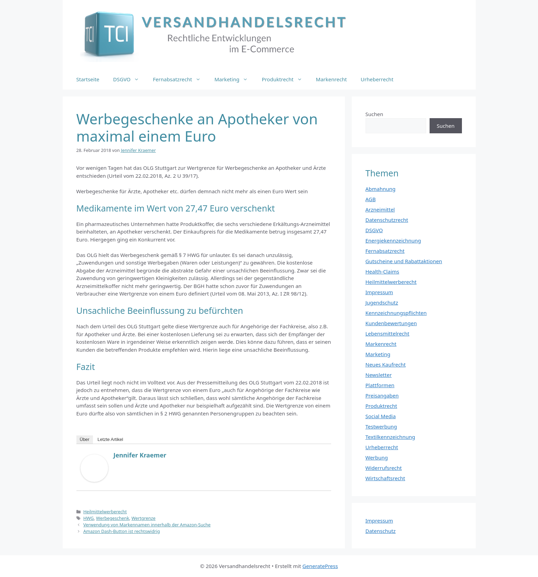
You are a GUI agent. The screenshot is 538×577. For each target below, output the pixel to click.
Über (84, 439)
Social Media (381, 416)
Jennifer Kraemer (140, 455)
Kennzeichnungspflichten (396, 312)
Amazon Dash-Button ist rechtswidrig (121, 531)
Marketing (234, 79)
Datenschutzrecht (387, 219)
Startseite (87, 79)
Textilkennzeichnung (390, 436)
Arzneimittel (380, 209)
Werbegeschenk (112, 518)
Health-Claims (382, 271)
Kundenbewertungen (391, 323)
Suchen (374, 114)
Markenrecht (331, 79)
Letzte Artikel (110, 439)
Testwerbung (381, 426)
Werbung (377, 457)
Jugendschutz (382, 302)
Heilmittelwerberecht (105, 511)
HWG (88, 518)
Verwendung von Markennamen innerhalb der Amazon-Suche (147, 525)
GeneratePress (320, 566)
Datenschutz (381, 530)
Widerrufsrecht (384, 467)
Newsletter (379, 374)
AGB (371, 199)
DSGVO (129, 79)
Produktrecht (285, 79)
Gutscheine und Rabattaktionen (404, 261)
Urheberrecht (377, 79)
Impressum (379, 292)
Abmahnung (381, 188)
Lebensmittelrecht (388, 333)
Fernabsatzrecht (180, 79)
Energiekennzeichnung (393, 240)
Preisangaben (382, 395)
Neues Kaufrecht (386, 364)
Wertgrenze (143, 518)
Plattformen (380, 385)
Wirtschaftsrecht (385, 478)
